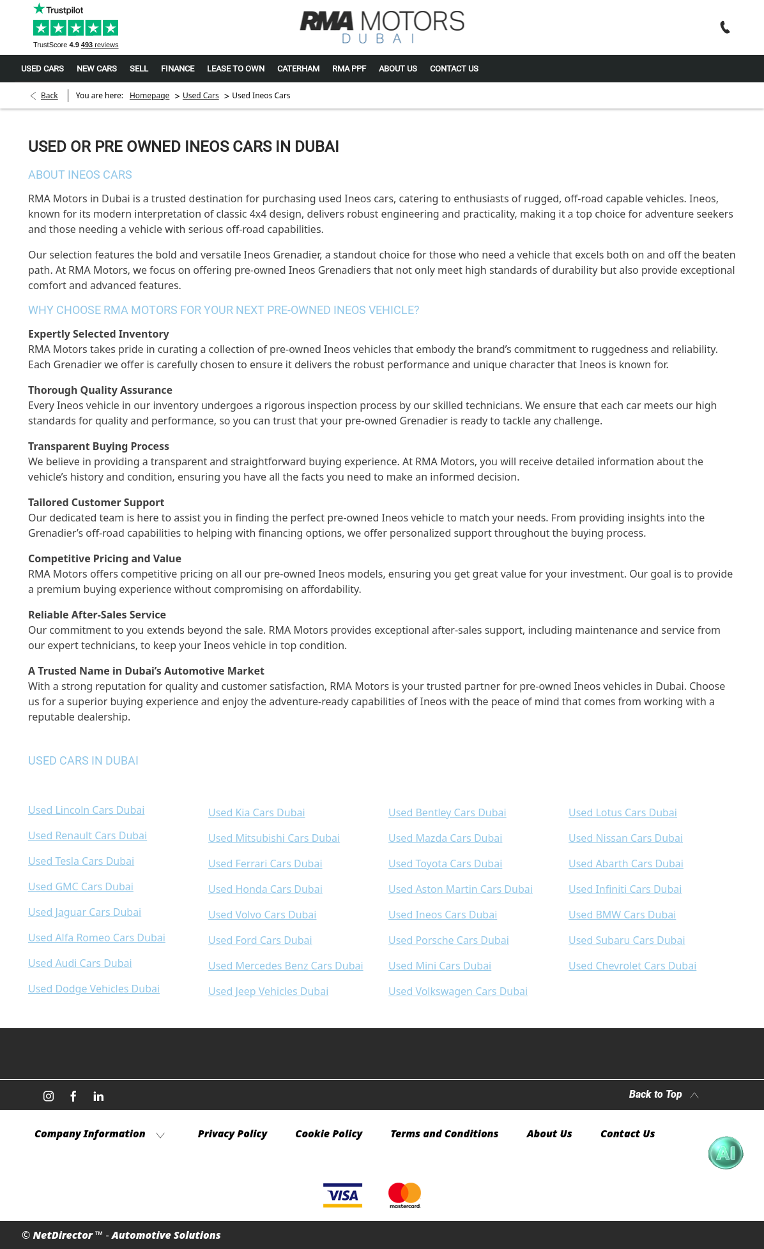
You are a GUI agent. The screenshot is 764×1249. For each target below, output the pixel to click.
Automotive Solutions (166, 1235)
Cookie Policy (328, 1133)
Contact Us (627, 1133)
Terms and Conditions (444, 1133)
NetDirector (64, 1235)
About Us (549, 1133)
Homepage (149, 95)
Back (49, 95)
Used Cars (201, 95)
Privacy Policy (232, 1133)
